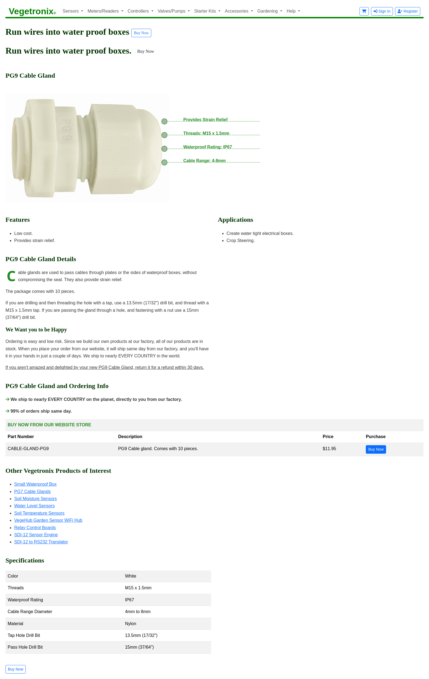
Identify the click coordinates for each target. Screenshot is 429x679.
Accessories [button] (237, 11)
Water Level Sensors (34, 505)
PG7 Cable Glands (32, 491)
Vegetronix (32, 11)
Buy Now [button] (141, 33)
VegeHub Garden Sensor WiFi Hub (48, 520)
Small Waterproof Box (35, 484)
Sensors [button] (71, 11)
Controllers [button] (139, 11)
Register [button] (408, 11)
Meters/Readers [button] (104, 11)
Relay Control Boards (35, 527)
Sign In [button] (381, 11)
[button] (364, 11)
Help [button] (292, 11)
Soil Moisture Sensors (35, 498)
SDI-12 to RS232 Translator (41, 542)
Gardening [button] (268, 11)
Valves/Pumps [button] (172, 11)
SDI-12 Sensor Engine (36, 534)
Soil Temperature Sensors (39, 513)
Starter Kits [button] (205, 11)
